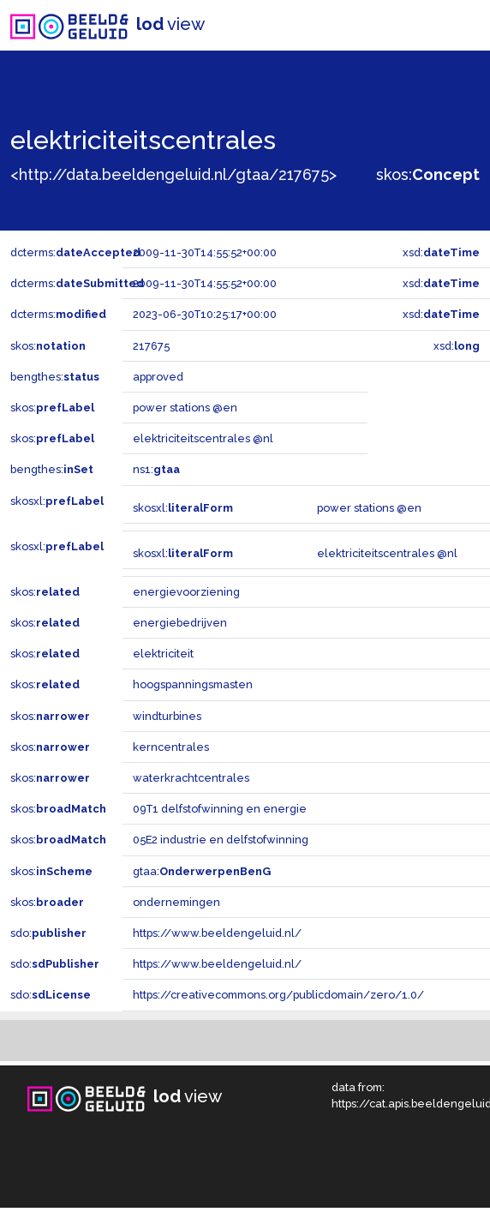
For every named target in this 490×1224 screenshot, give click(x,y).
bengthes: (54, 376)
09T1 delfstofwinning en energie (220, 808)
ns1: (156, 469)
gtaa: (202, 871)
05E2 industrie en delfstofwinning (220, 839)
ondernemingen (176, 902)
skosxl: (57, 501)
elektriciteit (163, 653)
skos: (428, 174)
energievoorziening (186, 591)
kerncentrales (171, 747)
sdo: (48, 933)
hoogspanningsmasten (193, 684)
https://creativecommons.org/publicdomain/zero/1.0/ (278, 994)
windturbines (167, 716)
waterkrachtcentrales (191, 777)
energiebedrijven (180, 622)
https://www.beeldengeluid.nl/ (217, 933)
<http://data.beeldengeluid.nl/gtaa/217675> (173, 174)
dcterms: (75, 252)
